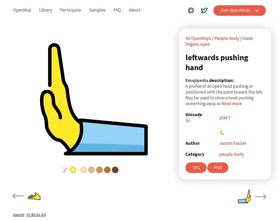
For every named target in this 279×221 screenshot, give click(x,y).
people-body (231, 154)
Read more (231, 103)
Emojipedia (197, 80)
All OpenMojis (198, 38)
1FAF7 (224, 118)
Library (45, 10)
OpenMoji (22, 10)
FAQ (117, 10)
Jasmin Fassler (232, 143)
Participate (70, 10)
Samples (97, 10)
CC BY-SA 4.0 (36, 214)
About (135, 10)
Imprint (18, 214)
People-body (227, 38)
